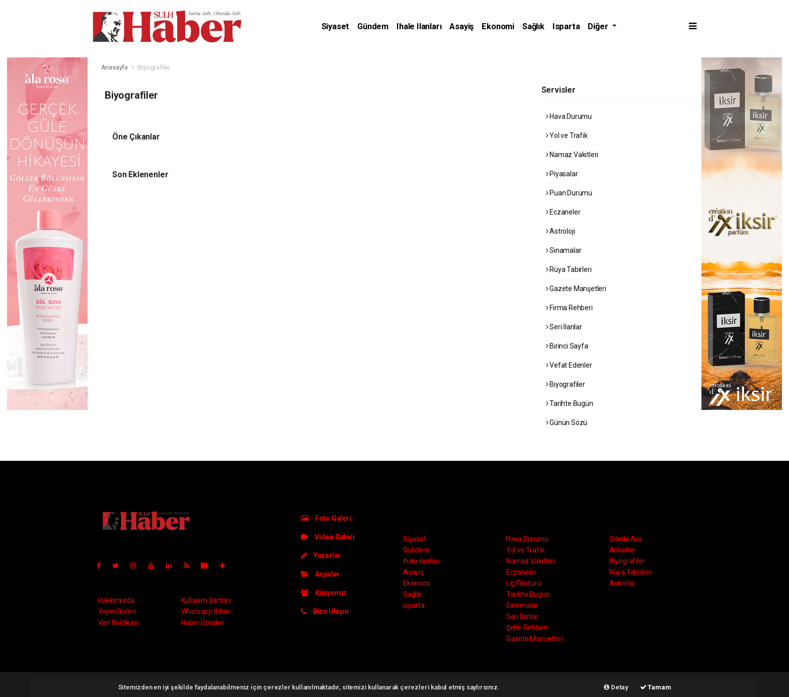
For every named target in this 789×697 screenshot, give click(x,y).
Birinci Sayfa (567, 346)
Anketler (622, 550)
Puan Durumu (569, 193)
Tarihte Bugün (569, 403)
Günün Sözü (567, 423)
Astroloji (560, 231)
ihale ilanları (419, 26)
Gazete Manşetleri (576, 289)
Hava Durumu (569, 116)
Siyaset (336, 26)
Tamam (655, 687)
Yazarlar (321, 555)
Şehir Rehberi (526, 627)
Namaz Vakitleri (572, 155)
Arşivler (320, 574)
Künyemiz (324, 593)
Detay (616, 687)
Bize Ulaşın (325, 611)
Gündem (372, 26)
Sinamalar (564, 250)
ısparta (566, 26)
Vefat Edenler (569, 365)
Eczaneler (563, 212)
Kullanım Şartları (206, 600)
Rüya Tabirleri (569, 269)
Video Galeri (327, 537)
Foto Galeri (326, 518)
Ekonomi (498, 26)
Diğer (599, 26)
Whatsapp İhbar (205, 611)
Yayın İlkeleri (117, 611)
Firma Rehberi (569, 308)
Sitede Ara (625, 539)
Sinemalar (522, 605)
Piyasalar (562, 174)
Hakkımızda (116, 600)
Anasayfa (115, 67)
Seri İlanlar (564, 327)
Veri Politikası (118, 622)
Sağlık (533, 26)
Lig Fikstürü (523, 583)
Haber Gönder (202, 622)
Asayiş (461, 26)
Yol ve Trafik (567, 135)
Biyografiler (154, 67)
